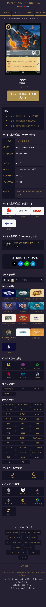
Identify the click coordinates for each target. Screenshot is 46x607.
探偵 (22, 428)
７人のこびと (37, 438)
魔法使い (23, 438)
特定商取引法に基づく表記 (26, 572)
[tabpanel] (23, 49)
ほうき (37, 419)
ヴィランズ (8, 409)
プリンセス (23, 419)
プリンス (9, 419)
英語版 (33, 537)
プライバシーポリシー (8, 572)
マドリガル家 (37, 448)
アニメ (25, 537)
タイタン (9, 448)
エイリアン (23, 409)
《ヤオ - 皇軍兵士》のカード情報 (23, 116)
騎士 (22, 443)
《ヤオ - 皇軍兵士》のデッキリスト (24, 126)
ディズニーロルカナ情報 (30, 532)
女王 (22, 424)
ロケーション (8, 393)
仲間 (8, 424)
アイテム (23, 389)
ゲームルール (29, 547)
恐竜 (8, 457)
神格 (37, 433)
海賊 (37, 428)
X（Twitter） (23, 575)
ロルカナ (5, 13)
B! (33, 264)
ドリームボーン (23, 404)
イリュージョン (37, 452)
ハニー (9, 443)
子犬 (37, 443)
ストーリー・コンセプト (16, 552)
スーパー (37, 457)
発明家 (23, 433)
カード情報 (16, 547)
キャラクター (8, 389)
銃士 (8, 438)
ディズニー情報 (12, 532)
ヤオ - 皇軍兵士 (22, 141)
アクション (37, 389)
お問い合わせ (40, 572)
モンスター (23, 457)
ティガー (9, 414)
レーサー (9, 452)
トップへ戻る (23, 566)
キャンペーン (15, 537)
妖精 (37, 424)
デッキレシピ (34, 552)
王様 (8, 433)
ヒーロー (37, 414)
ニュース (23, 557)
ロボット (23, 452)
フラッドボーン (37, 404)
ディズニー (40, 13)
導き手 (9, 428)
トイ (8, 462)
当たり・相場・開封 (13, 542)
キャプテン (37, 409)
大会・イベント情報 (32, 542)
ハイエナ (23, 448)
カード (28, 13)
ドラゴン (23, 414)
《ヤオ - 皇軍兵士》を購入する (23, 96)
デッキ (17, 13)
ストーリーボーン (9, 404)
